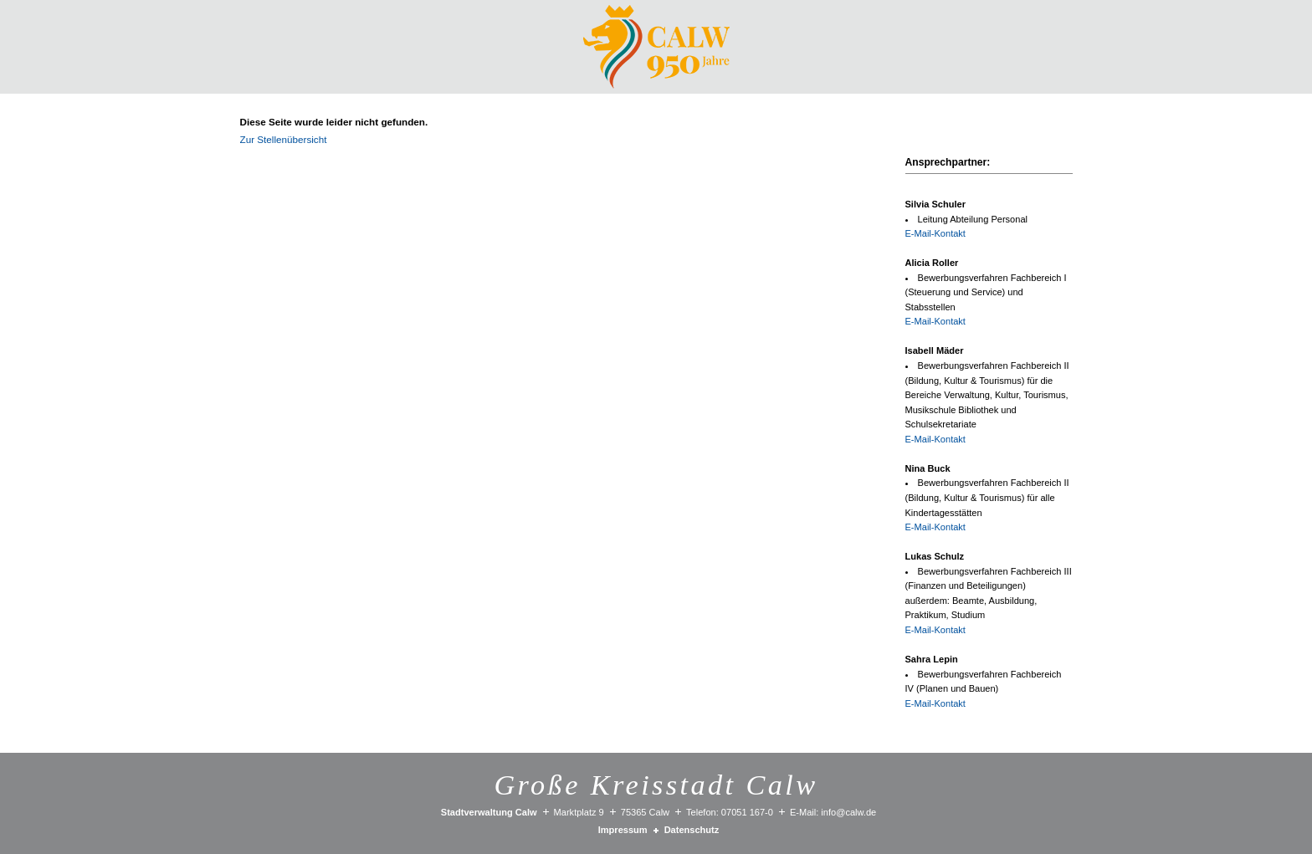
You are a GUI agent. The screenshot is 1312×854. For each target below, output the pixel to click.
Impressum (623, 830)
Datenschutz (692, 830)
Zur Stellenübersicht (283, 139)
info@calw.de (848, 812)
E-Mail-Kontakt (935, 233)
